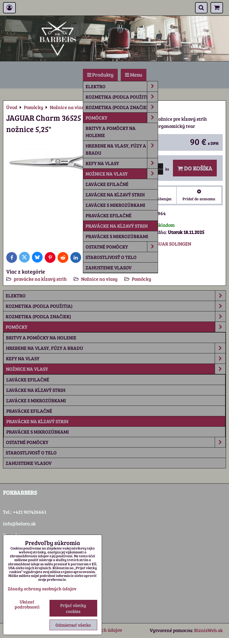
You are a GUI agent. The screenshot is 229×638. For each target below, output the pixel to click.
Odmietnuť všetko (73, 625)
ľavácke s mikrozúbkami (115, 205)
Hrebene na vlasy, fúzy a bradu (122, 149)
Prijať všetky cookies (73, 608)
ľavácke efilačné (107, 184)
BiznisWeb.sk (208, 630)
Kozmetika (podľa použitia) (122, 97)
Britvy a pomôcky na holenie (111, 131)
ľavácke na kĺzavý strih (115, 194)
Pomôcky (122, 118)
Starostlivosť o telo (111, 257)
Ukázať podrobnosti (27, 604)
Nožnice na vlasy (122, 174)
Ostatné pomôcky (122, 247)
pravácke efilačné (108, 215)
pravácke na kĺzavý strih (117, 226)
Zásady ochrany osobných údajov (42, 589)
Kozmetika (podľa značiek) (122, 107)
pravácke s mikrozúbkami (117, 236)
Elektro (122, 86)
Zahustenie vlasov (108, 267)
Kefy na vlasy (122, 163)
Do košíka (194, 168)
